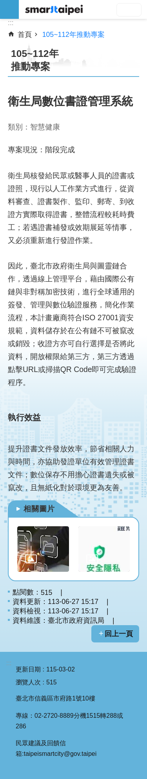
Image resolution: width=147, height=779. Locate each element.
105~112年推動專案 (73, 34)
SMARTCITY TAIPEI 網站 (83, 9)
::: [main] (11, 23)
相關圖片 (39, 509)
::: (8, 663)
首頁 (25, 34)
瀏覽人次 (28, 682)
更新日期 (28, 669)
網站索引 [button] (9, 9)
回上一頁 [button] (119, 634)
